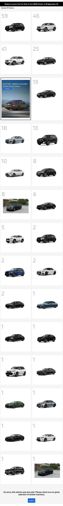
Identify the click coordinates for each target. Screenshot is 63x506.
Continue (31, 500)
